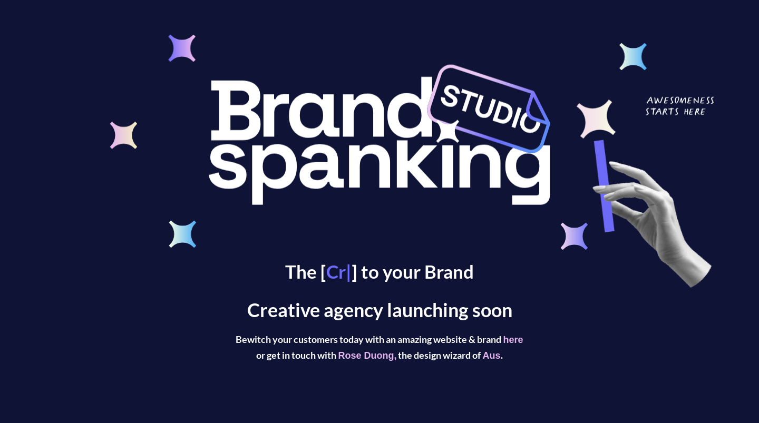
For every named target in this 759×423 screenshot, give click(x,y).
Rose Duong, (367, 355)
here (513, 340)
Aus (491, 355)
